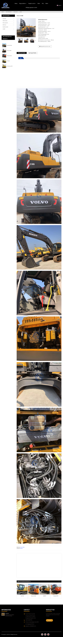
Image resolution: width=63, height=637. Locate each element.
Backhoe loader (5, 26)
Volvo (21, 11)
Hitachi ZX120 (9, 55)
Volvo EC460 (22, 547)
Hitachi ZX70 (55, 595)
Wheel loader (5, 20)
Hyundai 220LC (9, 45)
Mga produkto (22, 3)
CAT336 (22, 595)
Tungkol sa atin (32, 3)
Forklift (4, 28)
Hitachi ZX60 (33, 595)
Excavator (15, 11)
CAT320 (8, 60)
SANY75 (44, 595)
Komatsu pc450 (9, 66)
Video (38, 3)
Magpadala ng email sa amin (45, 46)
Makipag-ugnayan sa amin (31, 7)
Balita (46, 3)
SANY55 (21, 548)
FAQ (43, 3)
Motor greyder (5, 22)
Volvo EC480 (9, 50)
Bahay (16, 3)
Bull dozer (4, 24)
